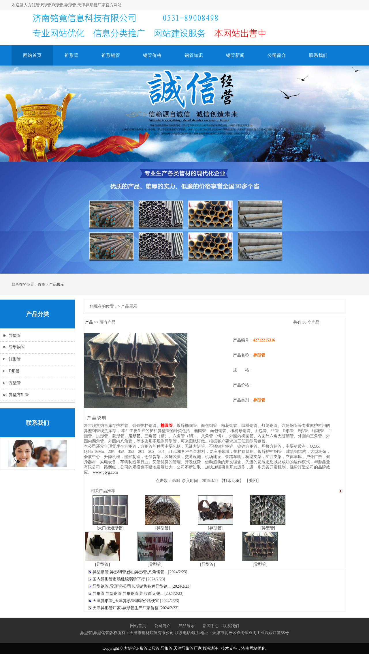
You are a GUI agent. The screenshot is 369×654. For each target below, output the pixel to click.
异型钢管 (17, 347)
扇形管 (134, 436)
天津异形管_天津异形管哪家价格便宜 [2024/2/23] (136, 601)
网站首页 (32, 55)
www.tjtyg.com (105, 472)
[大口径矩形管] (110, 528)
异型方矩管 (19, 395)
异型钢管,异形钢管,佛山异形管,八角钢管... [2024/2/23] (140, 572)
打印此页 (231, 481)
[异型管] (162, 528)
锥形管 (71, 55)
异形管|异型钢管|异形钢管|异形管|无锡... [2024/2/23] (138, 593)
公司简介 (277, 55)
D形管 (14, 371)
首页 (41, 284)
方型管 (15, 383)
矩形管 (15, 359)
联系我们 (318, 55)
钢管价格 (152, 55)
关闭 (253, 481)
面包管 (261, 431)
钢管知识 (193, 55)
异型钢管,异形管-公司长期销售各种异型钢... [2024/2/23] (142, 586)
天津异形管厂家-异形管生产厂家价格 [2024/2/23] (135, 608)
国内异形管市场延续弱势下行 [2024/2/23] (129, 579)
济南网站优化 (253, 648)
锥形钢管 (110, 55)
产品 (89, 322)
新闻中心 (211, 626)
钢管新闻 (235, 55)
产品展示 (56, 284)
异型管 (15, 335)
